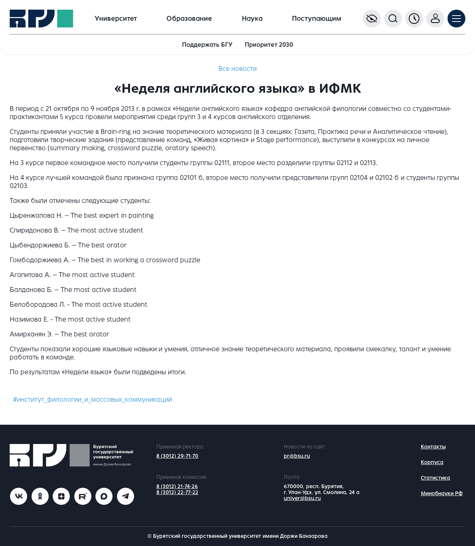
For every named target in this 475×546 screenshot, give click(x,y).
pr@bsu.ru (297, 456)
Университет (116, 18)
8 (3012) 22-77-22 (177, 492)
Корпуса (432, 462)
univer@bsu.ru (302, 498)
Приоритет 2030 (269, 45)
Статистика (435, 478)
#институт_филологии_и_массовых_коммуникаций (92, 399)
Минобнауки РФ (442, 493)
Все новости (237, 68)
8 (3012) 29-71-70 (177, 456)
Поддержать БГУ (207, 45)
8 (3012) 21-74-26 (177, 486)
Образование (189, 18)
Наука (252, 18)
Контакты (433, 447)
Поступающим (316, 18)
